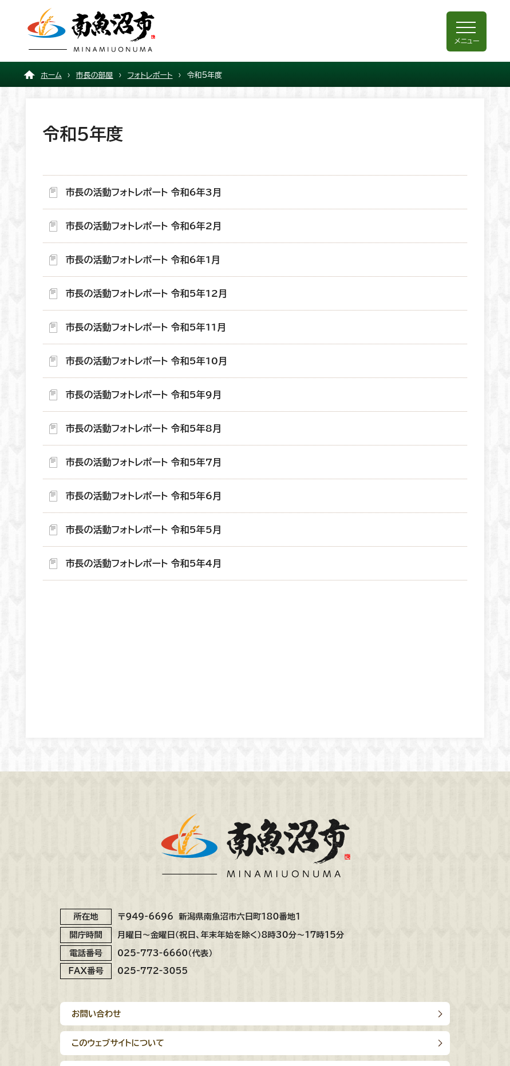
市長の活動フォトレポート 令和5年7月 (144, 462)
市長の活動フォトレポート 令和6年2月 (144, 225)
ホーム (51, 75)
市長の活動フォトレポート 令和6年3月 (144, 192)
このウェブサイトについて (118, 1043)
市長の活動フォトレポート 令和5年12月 (146, 293)
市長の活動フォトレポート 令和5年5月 (144, 529)
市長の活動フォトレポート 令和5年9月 (144, 394)
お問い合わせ (96, 1013)
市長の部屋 (94, 75)
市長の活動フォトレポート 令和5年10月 (146, 360)
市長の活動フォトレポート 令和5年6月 (144, 495)
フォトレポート (150, 75)
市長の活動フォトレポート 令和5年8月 (144, 428)
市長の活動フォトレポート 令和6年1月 (143, 259)
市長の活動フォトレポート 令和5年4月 (144, 563)
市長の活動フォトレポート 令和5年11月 (146, 327)
